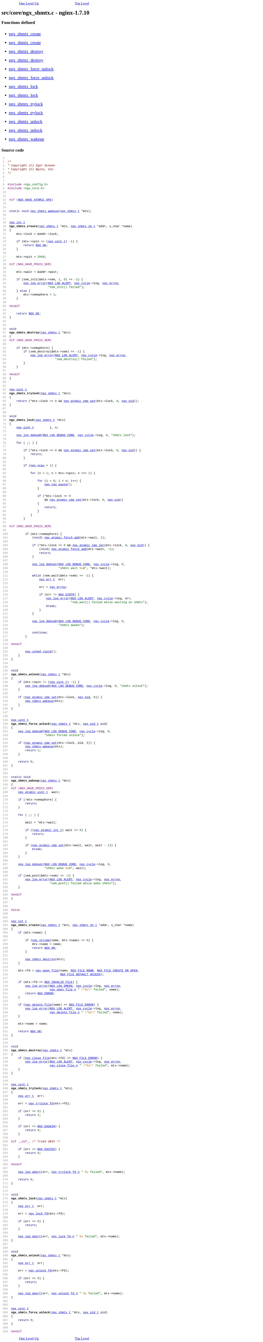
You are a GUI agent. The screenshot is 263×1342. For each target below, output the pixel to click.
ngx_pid (128, 401)
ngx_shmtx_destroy (26, 51)
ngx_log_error (34, 283)
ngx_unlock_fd (40, 1271)
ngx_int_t (17, 223)
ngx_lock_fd (38, 1214)
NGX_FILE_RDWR (82, 971)
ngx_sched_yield (38, 652)
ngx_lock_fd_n (63, 1237)
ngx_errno (110, 283)
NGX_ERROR (45, 994)
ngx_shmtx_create (25, 33)
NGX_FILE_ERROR (81, 1005)
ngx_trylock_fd (41, 1104)
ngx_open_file (47, 971)
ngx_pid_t (91, 724)
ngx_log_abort (29, 1172)
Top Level (82, 3)
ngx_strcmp (41, 940)
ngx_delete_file (38, 1005)
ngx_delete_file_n (64, 1013)
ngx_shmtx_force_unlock (31, 68)
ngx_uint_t (56, 242)
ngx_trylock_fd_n (66, 1172)
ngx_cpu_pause (55, 485)
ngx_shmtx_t (70, 211)
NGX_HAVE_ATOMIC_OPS (34, 200)
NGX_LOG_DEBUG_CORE (58, 435)
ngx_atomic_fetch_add (61, 538)
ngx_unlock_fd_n (65, 1294)
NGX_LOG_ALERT (59, 283)
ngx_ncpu (37, 466)
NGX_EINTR (66, 595)
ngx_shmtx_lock (23, 86)
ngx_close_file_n (64, 1066)
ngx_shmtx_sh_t (83, 226)
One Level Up (29, 3)
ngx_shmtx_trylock (26, 104)
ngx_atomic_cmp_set (79, 401)
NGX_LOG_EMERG (61, 986)
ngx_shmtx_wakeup (26, 139)
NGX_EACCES (46, 1149)
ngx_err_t (47, 580)
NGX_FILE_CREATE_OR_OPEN (117, 971)
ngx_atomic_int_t (48, 830)
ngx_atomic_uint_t (33, 792)
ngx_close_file (37, 1058)
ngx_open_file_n (63, 990)
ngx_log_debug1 (44, 564)
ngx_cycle (82, 283)
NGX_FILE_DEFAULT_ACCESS (80, 975)
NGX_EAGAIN (46, 1127)
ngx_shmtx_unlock (25, 121)
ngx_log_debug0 (28, 435)
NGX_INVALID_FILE (58, 982)
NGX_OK (41, 245)
